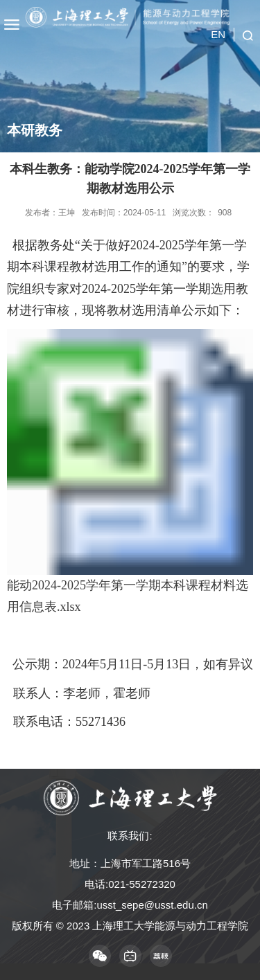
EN (218, 34)
